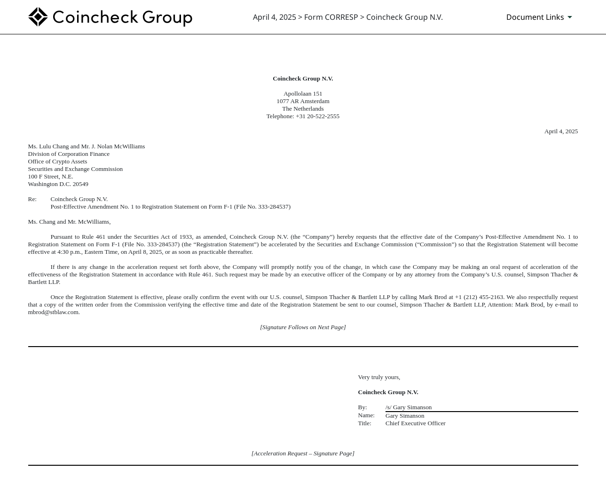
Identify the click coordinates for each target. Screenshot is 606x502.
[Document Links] (541, 17)
